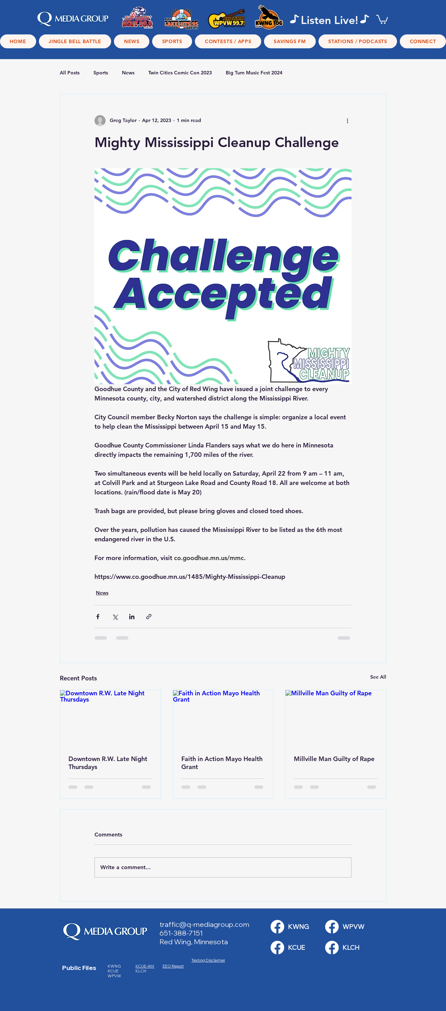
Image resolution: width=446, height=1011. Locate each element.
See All (378, 677)
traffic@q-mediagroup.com (204, 924)
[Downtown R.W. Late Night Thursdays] (110, 718)
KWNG (116, 966)
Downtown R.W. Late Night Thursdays (107, 763)
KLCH (141, 971)
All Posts (70, 73)
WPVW (114, 975)
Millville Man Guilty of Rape (334, 759)
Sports (100, 73)
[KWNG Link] (277, 926)
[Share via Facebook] (97, 616)
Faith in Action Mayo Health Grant (222, 763)
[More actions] (347, 120)
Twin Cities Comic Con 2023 (180, 73)
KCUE (113, 971)
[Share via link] (149, 616)
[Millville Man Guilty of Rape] (336, 718)
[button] (382, 19)
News (128, 73)
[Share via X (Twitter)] (115, 616)
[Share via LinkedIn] (132, 616)
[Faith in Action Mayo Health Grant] (223, 718)
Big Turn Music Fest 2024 (254, 73)
